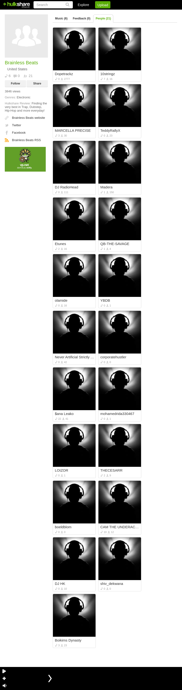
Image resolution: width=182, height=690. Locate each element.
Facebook (19, 132)
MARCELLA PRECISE (73, 130)
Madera (106, 187)
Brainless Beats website (28, 118)
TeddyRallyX (110, 130)
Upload (102, 5)
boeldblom (63, 527)
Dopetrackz (64, 74)
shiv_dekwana (111, 584)
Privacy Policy (150, 13)
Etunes (60, 244)
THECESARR (111, 470)
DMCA (128, 13)
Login (78, 13)
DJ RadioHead (66, 187)
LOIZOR (61, 470)
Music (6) (61, 18)
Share (37, 83)
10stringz (107, 74)
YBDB (105, 300)
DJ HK (60, 584)
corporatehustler (113, 357)
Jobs (112, 13)
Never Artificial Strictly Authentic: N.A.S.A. (74, 357)
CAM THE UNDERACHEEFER (120, 527)
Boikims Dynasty (68, 640)
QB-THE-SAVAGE (114, 244)
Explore (83, 5)
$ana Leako (64, 414)
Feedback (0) (81, 18)
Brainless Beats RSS (26, 140)
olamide (61, 300)
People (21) (103, 18)
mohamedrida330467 (117, 414)
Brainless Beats (21, 62)
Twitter (16, 125)
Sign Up (96, 13)
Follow (15, 83)
